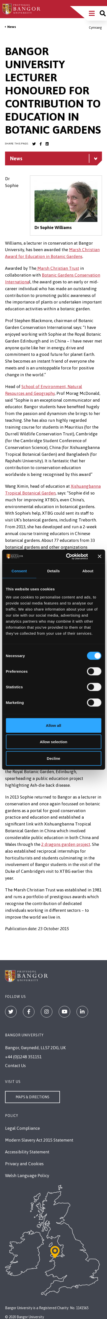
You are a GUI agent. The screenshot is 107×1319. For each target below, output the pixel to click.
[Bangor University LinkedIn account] (47, 144)
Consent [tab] (19, 571)
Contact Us (15, 1065)
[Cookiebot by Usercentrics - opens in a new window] (66, 556)
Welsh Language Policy (27, 1175)
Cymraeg (95, 27)
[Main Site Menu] (92, 13)
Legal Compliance (22, 1128)
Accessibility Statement (27, 1151)
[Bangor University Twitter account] (34, 144)
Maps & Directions (32, 1097)
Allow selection (53, 742)
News (11, 27)
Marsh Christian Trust (57, 268)
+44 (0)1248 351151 (23, 1056)
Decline (53, 758)
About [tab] (87, 571)
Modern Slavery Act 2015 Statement (39, 1140)
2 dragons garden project (65, 844)
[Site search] (102, 13)
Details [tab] (53, 571)
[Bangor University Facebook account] (41, 144)
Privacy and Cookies (24, 1163)
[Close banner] (99, 556)
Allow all (53, 725)
